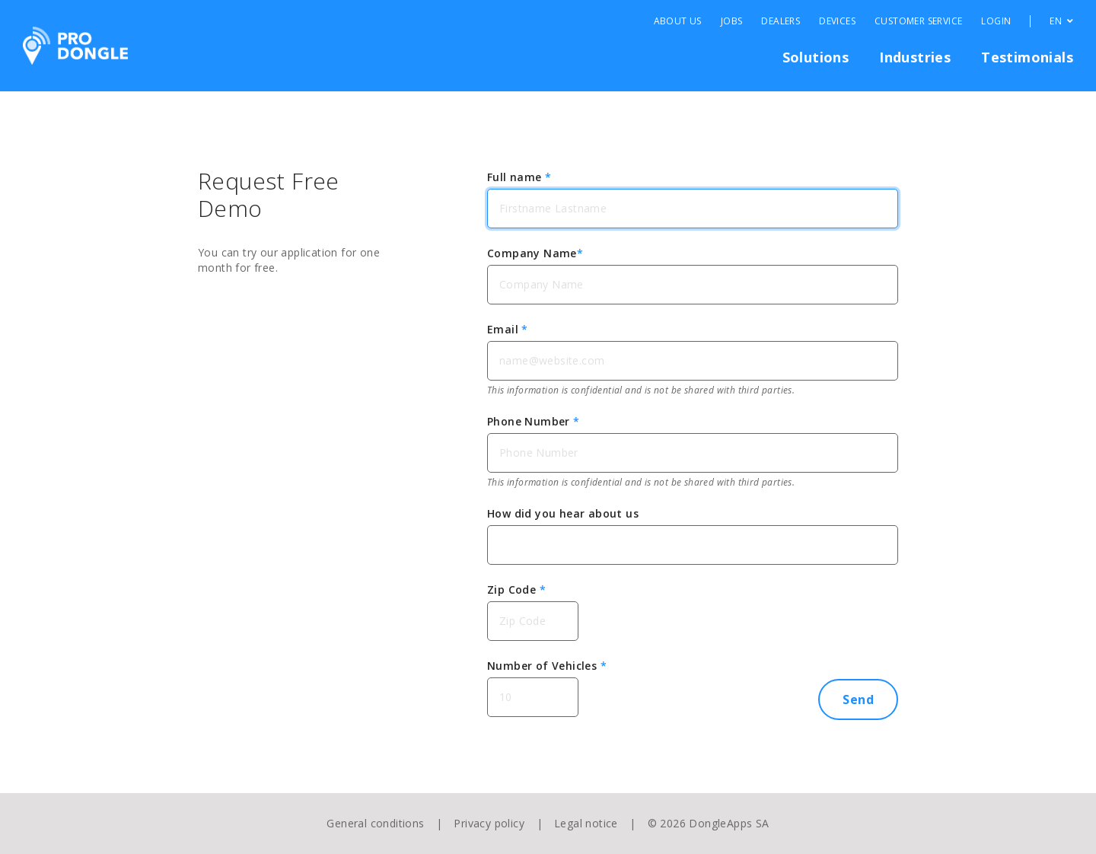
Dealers (780, 21)
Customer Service (918, 21)
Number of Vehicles (547, 665)
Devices (837, 21)
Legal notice (586, 823)
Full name (519, 177)
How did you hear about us (563, 513)
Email (507, 329)
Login (996, 21)
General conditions (375, 823)
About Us (678, 21)
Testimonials (1027, 57)
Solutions (815, 57)
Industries (915, 57)
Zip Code (516, 589)
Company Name (535, 253)
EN (1061, 21)
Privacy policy (489, 823)
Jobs (732, 21)
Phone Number (533, 421)
